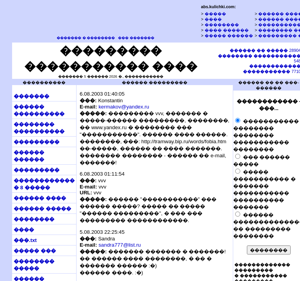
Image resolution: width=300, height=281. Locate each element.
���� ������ (227, 30)
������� (31, 96)
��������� (36, 142)
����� (215, 13)
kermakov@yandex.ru (123, 107)
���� (213, 19)
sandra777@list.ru (119, 245)
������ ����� (42, 209)
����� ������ (229, 35)
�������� (222, 24)
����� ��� (35, 251)
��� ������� (136, 38)
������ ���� (40, 198)
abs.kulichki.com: (218, 6)
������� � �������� (86, 38)
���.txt (25, 240)
